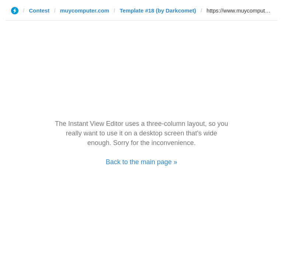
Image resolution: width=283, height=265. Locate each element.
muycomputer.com (84, 10)
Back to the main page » (141, 162)
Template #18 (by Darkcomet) (158, 10)
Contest (39, 10)
